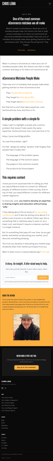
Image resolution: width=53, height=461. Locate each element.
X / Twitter (4, 445)
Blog (2, 420)
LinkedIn (4, 443)
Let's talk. (45, 252)
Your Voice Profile (7, 397)
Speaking (4, 425)
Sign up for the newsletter (26, 367)
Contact (4, 437)
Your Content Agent (7, 403)
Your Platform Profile (8, 405)
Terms (8, 458)
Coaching (4, 428)
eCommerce (31, 50)
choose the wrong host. (22, 93)
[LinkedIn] (2, 388)
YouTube (4, 448)
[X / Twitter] (5, 388)
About (3, 440)
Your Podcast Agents (8, 410)
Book (3, 423)
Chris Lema (21, 50)
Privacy (3, 458)
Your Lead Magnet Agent (9, 408)
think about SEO (26, 97)
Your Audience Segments (9, 400)
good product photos (33, 102)
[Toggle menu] (50, 3)
